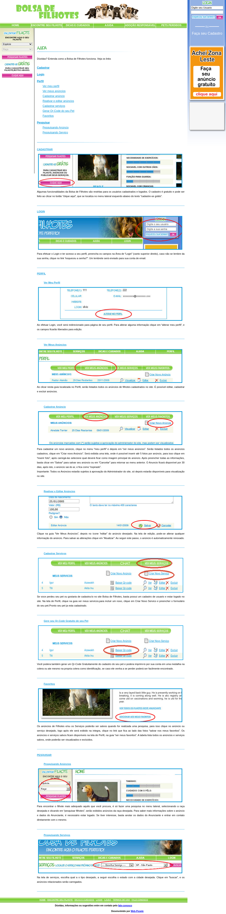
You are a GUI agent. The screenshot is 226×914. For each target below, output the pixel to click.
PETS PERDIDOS (171, 25)
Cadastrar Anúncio (55, 406)
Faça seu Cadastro (207, 33)
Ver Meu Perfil (52, 282)
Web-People (137, 911)
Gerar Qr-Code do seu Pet (58, 110)
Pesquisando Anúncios (57, 764)
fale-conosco (125, 905)
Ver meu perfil (51, 86)
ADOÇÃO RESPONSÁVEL (140, 25)
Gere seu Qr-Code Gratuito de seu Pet (66, 621)
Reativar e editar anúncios (58, 101)
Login (40, 74)
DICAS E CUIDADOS (78, 25)
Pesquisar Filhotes (17, 57)
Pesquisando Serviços (57, 835)
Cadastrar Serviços (55, 553)
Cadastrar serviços (54, 106)
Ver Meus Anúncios (55, 344)
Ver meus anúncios (54, 91)
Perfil (40, 81)
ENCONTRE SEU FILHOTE (46, 25)
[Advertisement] (17, 124)
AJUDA (109, 25)
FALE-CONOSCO (140, 900)
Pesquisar (43, 122)
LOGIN (99, 900)
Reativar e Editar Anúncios (59, 491)
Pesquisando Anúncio (55, 127)
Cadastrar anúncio (54, 96)
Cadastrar (43, 67)
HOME (15, 25)
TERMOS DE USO (121, 900)
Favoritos (48, 115)
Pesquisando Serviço (55, 132)
